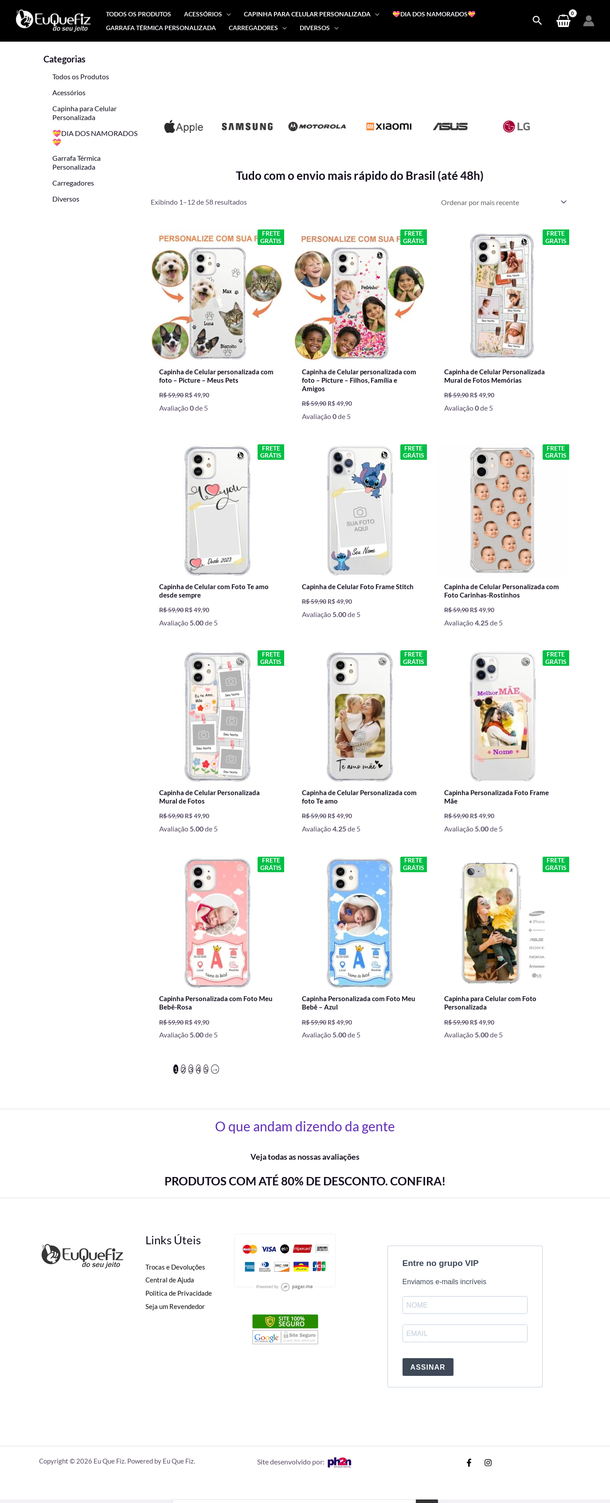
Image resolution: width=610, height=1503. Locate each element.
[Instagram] (488, 1471)
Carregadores (73, 183)
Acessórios (69, 92)
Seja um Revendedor (176, 1314)
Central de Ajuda (171, 1288)
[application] (226, 14)
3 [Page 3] (191, 1077)
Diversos (65, 198)
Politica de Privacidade (180, 1301)
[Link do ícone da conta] (588, 21)
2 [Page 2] (183, 1077)
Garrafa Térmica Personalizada (76, 162)
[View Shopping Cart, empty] (563, 21)
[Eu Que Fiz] (53, 20)
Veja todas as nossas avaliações (305, 1165)
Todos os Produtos (80, 76)
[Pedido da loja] (502, 202)
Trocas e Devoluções (176, 1275)
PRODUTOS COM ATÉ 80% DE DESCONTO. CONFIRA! (305, 1189)
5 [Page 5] (206, 1077)
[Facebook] (469, 1471)
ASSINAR (428, 1375)
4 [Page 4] (198, 1077)
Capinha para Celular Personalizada (84, 112)
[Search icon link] (537, 20)
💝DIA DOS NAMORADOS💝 (94, 137)
